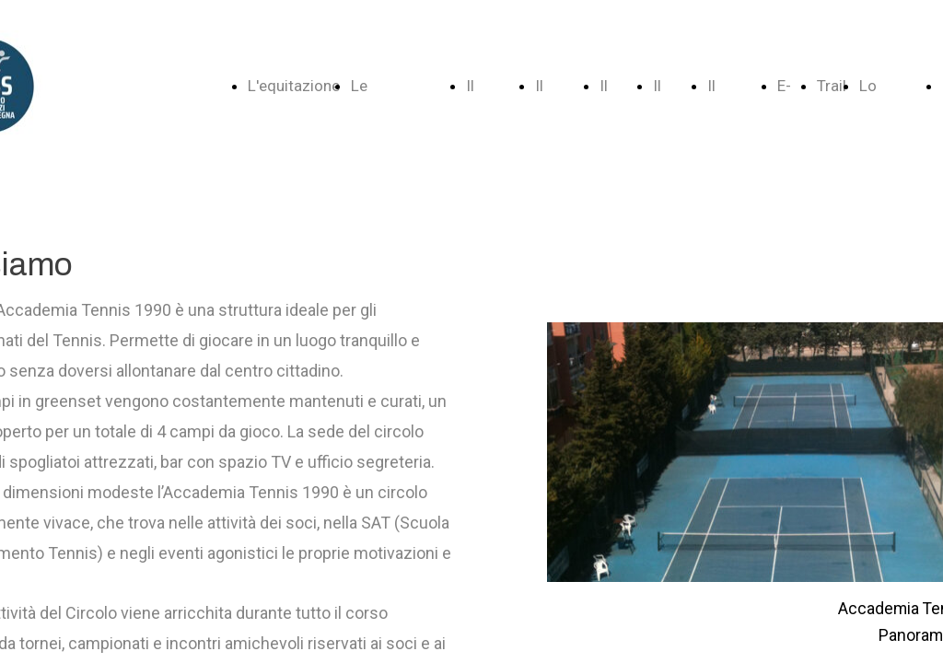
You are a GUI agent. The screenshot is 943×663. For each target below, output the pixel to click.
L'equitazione (294, 85)
